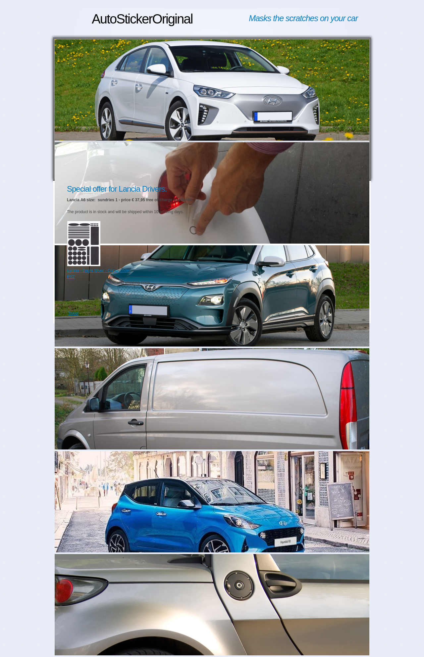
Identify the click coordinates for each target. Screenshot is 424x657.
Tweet (73, 313)
